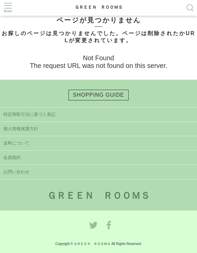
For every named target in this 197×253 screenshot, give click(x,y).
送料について (16, 143)
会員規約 (12, 157)
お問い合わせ (16, 171)
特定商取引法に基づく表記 (29, 114)
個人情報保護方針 (20, 128)
